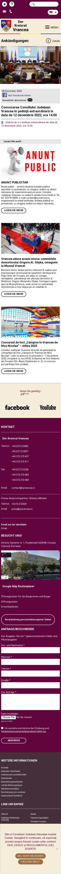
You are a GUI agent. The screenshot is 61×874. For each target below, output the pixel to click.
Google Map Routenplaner (18, 586)
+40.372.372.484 (20, 480)
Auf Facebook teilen (19, 95)
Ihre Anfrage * (8, 692)
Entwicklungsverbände (11, 782)
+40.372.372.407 (20, 456)
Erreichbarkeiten (9, 606)
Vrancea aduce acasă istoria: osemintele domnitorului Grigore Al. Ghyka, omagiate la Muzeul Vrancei (29, 262)
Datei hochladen (9, 713)
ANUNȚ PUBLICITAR (14, 182)
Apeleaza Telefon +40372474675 (11, 11)
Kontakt (4, 767)
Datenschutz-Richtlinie (11, 795)
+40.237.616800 (20, 446)
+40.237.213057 (20, 451)
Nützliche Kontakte (10, 788)
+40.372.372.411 (20, 461)
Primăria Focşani (38, 821)
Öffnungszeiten (9, 601)
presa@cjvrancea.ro (22, 509)
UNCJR (4, 814)
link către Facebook (17, 407)
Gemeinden (6, 778)
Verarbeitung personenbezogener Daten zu (23, 731)
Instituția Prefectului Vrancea (10, 819)
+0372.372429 (19, 504)
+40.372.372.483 (20, 474)
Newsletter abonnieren (14, 100)
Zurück (53, 41)
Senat (33, 814)
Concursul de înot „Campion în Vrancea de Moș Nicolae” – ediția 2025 (29, 344)
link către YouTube (48, 407)
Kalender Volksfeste (10, 771)
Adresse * (6, 657)
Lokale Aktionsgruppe (11, 785)
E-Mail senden (5, 11)
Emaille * (5, 680)
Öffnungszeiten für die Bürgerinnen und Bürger (26, 596)
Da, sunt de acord (30, 856)
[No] (57, 848)
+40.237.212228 (20, 469)
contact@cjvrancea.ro (23, 488)
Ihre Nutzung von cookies (13, 792)
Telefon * (6, 668)
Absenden (14, 740)
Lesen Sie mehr (13, 210)
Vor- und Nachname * (13, 645)
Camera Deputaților (40, 818)
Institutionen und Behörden (13, 774)
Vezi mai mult (30, 861)
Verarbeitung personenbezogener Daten (28, 619)
